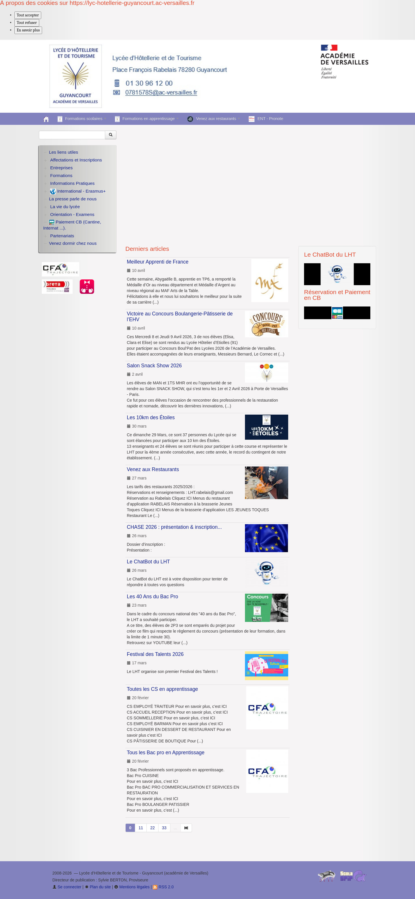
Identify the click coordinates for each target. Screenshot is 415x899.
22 (152, 827)
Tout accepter (28, 15)
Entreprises (61, 167)
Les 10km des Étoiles (151, 417)
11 (141, 827)
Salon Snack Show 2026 (154, 365)
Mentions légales (132, 887)
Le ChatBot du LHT (148, 562)
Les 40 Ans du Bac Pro (152, 596)
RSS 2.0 (163, 887)
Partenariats (62, 235)
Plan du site (98, 887)
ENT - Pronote (266, 119)
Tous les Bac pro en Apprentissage (165, 752)
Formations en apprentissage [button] (147, 119)
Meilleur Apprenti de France (157, 262)
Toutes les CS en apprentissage (162, 689)
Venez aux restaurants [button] (213, 119)
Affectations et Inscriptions (76, 159)
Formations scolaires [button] (82, 119)
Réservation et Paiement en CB (337, 295)
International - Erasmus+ (77, 191)
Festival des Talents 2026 (155, 654)
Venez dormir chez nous (73, 243)
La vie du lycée (65, 206)
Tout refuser (27, 22)
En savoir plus (28, 30)
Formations (61, 175)
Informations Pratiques (72, 183)
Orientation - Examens (72, 214)
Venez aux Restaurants (153, 469)
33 (164, 827)
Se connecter (66, 887)
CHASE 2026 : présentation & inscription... (174, 527)
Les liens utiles (63, 152)
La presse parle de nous (73, 198)
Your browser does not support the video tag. (250, 182)
